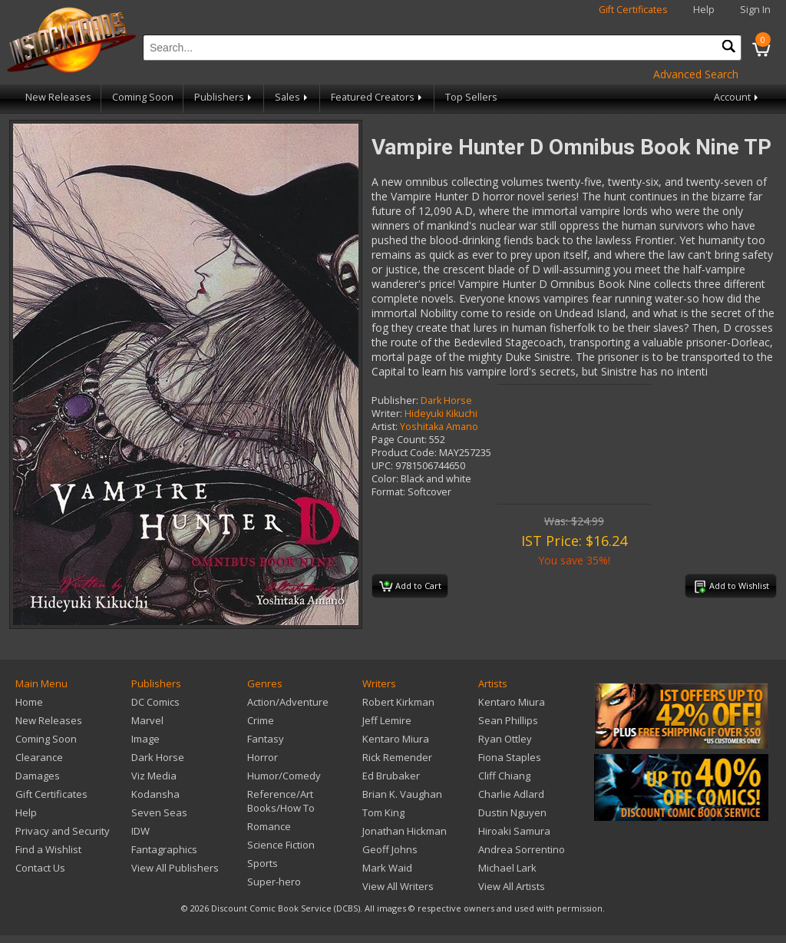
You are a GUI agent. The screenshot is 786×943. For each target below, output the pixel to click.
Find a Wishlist (48, 849)
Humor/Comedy (284, 776)
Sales (292, 97)
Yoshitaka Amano (439, 426)
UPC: (382, 465)
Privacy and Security (62, 831)
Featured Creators (377, 97)
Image (145, 739)
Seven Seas (159, 812)
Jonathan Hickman (404, 831)
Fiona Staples (509, 757)
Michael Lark (507, 868)
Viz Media (154, 776)
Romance (269, 826)
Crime (260, 720)
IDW (140, 831)
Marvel (147, 720)
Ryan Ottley (505, 739)
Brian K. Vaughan (402, 794)
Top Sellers (471, 97)
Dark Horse (446, 400)
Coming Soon (142, 97)
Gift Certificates (633, 9)
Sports (262, 863)
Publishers (224, 97)
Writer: (387, 413)
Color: (385, 478)
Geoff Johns (390, 849)
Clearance (39, 757)
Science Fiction (281, 845)
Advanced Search (695, 74)
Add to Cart (410, 587)
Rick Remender (397, 757)
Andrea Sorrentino (521, 849)
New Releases (58, 97)
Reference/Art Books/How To (281, 801)
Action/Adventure (288, 702)
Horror (262, 757)
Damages (37, 776)
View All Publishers (175, 868)
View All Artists (511, 886)
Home (29, 702)
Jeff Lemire (386, 720)
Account (737, 97)
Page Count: (399, 439)
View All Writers (398, 886)
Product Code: (404, 452)
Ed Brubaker (391, 776)
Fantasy (265, 739)
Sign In (755, 9)
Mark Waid (387, 868)
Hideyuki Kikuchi (441, 413)
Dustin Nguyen (512, 812)
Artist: (385, 426)
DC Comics (155, 702)
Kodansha (155, 794)
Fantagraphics (164, 849)
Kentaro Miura (395, 739)
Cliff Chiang (504, 776)
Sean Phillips (508, 720)
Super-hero (274, 881)
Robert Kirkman (398, 702)
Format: (388, 491)
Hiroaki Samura (514, 831)
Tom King (383, 812)
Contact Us (40, 868)
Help (704, 9)
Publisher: (395, 400)
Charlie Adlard (511, 794)
